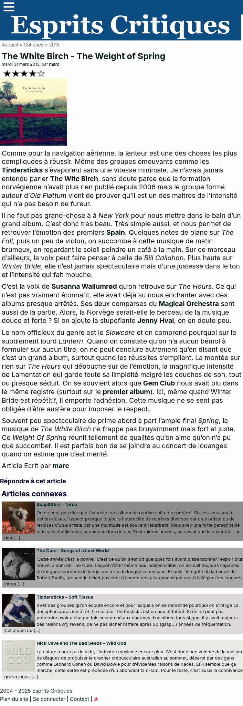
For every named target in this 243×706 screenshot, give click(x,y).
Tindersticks (22, 170)
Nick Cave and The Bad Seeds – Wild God (81, 643)
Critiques (33, 45)
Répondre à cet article (33, 481)
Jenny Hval (155, 320)
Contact (79, 699)
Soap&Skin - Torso (56, 504)
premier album (126, 392)
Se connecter (49, 699)
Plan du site (14, 699)
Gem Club (159, 383)
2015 (54, 45)
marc (54, 64)
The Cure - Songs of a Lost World (72, 550)
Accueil (10, 45)
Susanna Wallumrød (84, 286)
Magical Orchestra (189, 303)
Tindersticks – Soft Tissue (64, 597)
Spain (115, 232)
